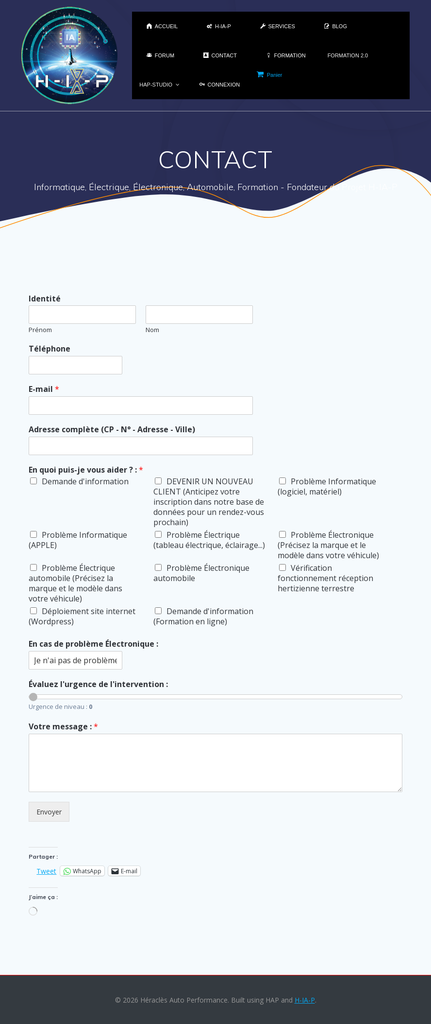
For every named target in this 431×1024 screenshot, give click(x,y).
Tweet (46, 870)
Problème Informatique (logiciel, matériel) (327, 486)
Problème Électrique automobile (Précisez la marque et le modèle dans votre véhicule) (75, 583)
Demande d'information (85, 481)
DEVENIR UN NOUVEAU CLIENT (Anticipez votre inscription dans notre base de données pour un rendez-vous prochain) (208, 502)
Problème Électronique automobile (201, 573)
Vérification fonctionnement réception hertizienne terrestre (325, 578)
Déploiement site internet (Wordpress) (82, 616)
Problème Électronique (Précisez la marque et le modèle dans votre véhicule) (328, 545)
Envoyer (49, 811)
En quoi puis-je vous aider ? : (86, 470)
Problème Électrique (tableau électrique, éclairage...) (209, 540)
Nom (152, 330)
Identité (45, 299)
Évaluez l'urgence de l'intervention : (98, 684)
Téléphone (49, 349)
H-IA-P (305, 1000)
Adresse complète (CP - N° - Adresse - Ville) (112, 429)
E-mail (44, 389)
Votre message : (63, 727)
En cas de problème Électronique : (93, 644)
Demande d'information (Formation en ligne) (203, 616)
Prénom (40, 330)
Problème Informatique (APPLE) (78, 540)
